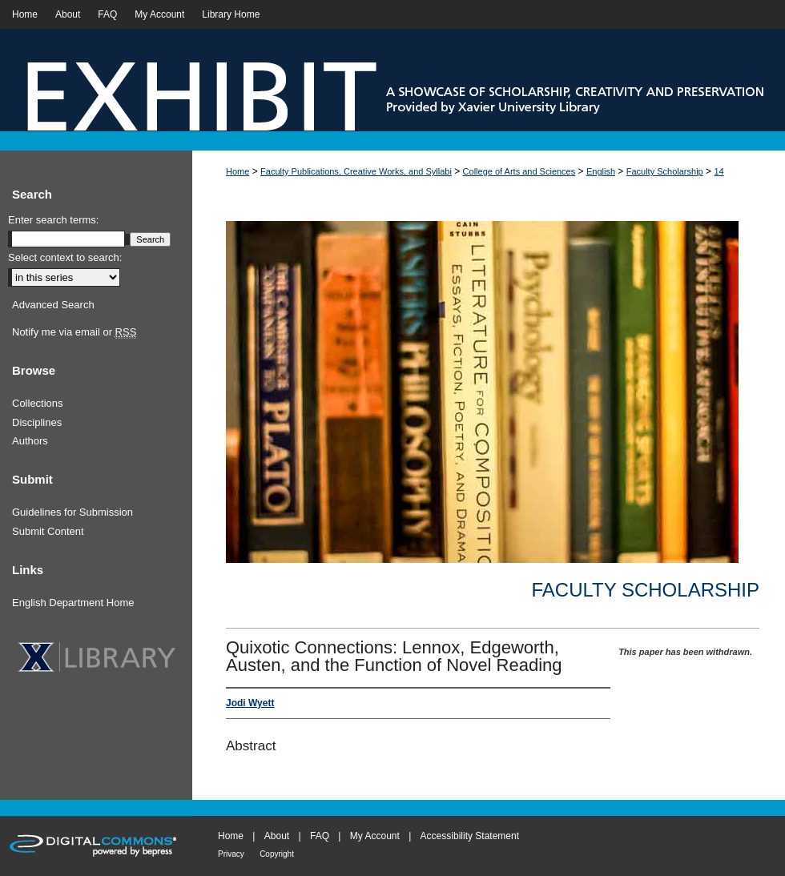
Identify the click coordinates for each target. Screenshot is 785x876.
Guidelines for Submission (72, 512)
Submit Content (48, 531)
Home (237, 171)
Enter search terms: (53, 220)
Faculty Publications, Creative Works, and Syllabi (356, 171)
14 (718, 171)
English (600, 171)
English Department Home (73, 603)
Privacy (231, 854)
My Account (375, 836)
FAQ (319, 836)
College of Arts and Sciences (519, 171)
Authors (30, 441)
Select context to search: (65, 257)
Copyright (277, 854)
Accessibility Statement (470, 836)
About (276, 836)
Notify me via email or (74, 332)
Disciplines (37, 422)
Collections (37, 403)
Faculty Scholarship (664, 171)
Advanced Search (53, 305)
